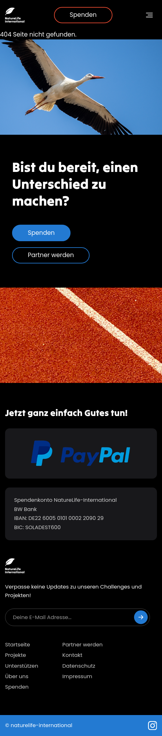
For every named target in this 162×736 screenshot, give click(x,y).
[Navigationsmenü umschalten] (149, 15)
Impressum (77, 676)
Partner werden (51, 255)
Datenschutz (78, 666)
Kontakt (72, 655)
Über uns (16, 676)
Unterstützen (21, 666)
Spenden (83, 14)
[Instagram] (152, 725)
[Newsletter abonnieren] (141, 617)
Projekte (15, 655)
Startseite (17, 644)
